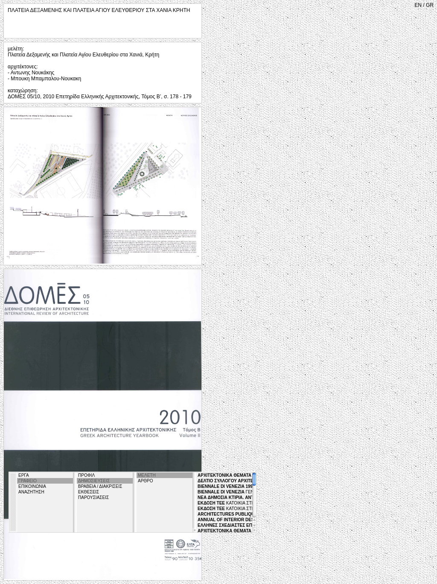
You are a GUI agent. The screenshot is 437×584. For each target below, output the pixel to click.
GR (430, 5)
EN (418, 5)
